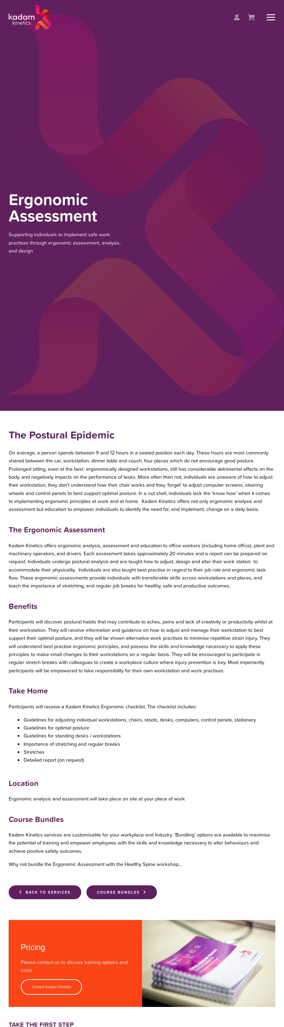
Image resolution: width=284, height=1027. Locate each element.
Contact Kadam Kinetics (51, 986)
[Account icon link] (237, 19)
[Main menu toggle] (270, 18)
